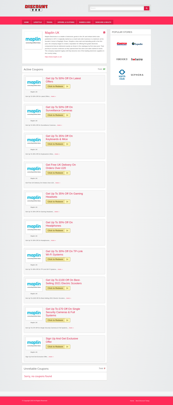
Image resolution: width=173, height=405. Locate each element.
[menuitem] (26, 22)
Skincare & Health (103, 22)
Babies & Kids (84, 22)
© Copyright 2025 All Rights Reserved (34, 400)
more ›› (53, 96)
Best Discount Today (142, 401)
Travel (50, 22)
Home (26, 22)
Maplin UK (34, 92)
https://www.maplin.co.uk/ (53, 57)
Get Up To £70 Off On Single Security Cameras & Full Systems (63, 312)
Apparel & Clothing (65, 22)
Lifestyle (38, 22)
